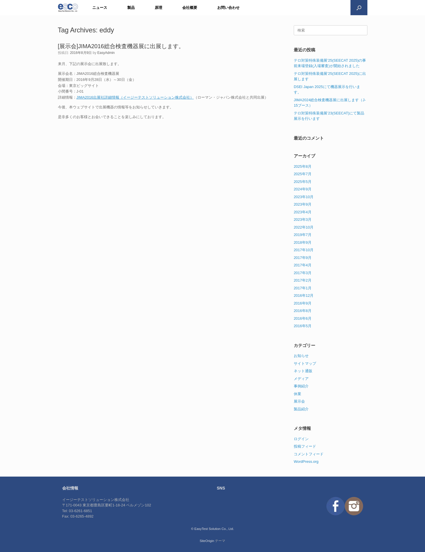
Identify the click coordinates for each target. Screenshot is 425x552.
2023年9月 (303, 204)
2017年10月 (304, 250)
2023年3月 (303, 219)
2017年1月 (303, 288)
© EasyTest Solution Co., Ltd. (212, 528)
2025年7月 (303, 174)
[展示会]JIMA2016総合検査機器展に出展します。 (121, 46)
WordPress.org (306, 461)
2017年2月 (303, 280)
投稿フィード (305, 446)
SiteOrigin (207, 541)
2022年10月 (304, 227)
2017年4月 (303, 265)
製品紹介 (301, 409)
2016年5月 (303, 326)
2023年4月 (303, 212)
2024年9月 (303, 189)
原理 (158, 7)
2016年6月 (303, 318)
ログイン (301, 439)
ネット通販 (303, 371)
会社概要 (189, 7)
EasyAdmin (106, 53)
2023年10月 (304, 197)
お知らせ (301, 356)
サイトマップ (305, 363)
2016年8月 (303, 311)
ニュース (99, 7)
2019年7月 (303, 235)
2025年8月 (303, 166)
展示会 (299, 401)
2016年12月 (304, 295)
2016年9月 (303, 303)
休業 (297, 394)
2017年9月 (303, 257)
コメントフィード (309, 454)
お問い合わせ (228, 7)
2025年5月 (303, 182)
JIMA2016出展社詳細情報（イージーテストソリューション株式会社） (135, 97)
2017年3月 (303, 273)
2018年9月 (303, 242)
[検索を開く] (358, 7)
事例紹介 (301, 386)
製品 (131, 7)
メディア (301, 379)
